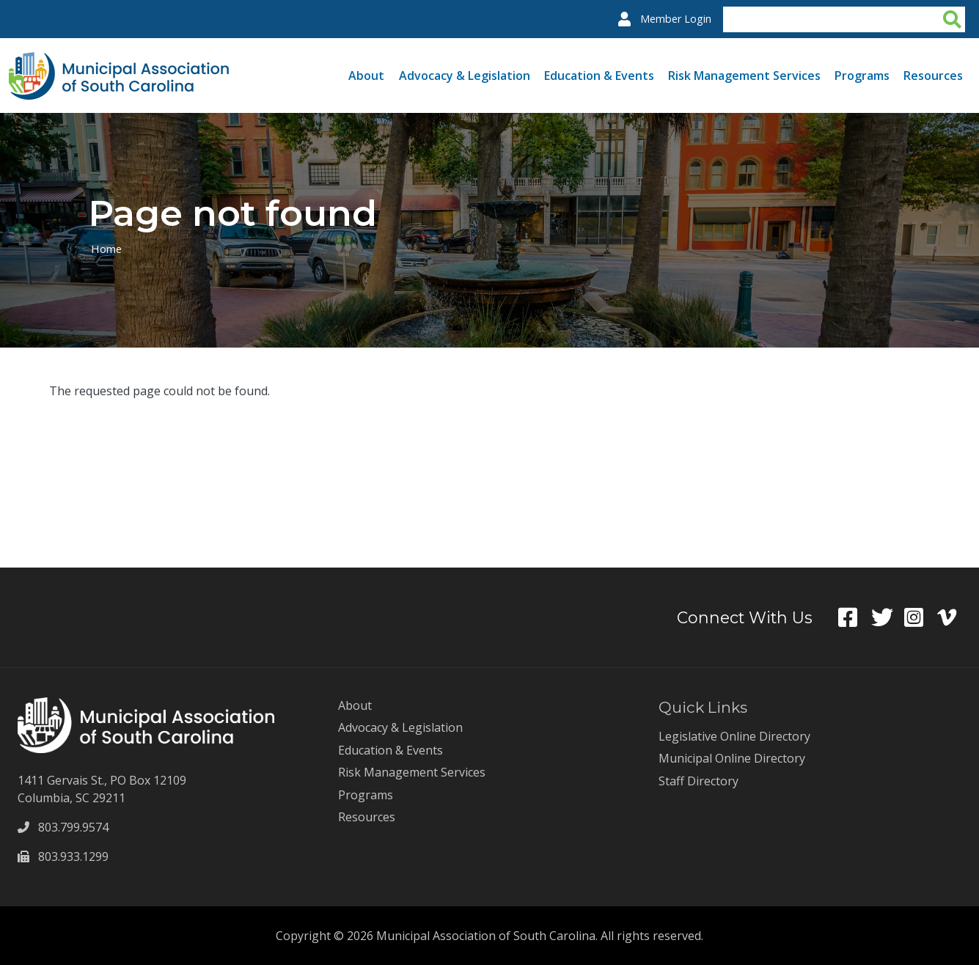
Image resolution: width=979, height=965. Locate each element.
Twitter (887, 617)
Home (106, 248)
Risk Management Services (744, 75)
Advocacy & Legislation (464, 75)
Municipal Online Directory (732, 758)
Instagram (920, 617)
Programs (862, 75)
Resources (933, 75)
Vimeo (953, 617)
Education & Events (599, 75)
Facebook (854, 617)
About (366, 75)
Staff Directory (698, 781)
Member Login (675, 19)
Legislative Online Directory (734, 736)
